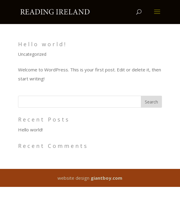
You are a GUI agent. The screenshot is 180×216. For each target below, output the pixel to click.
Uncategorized (32, 54)
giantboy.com (106, 178)
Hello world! (42, 44)
